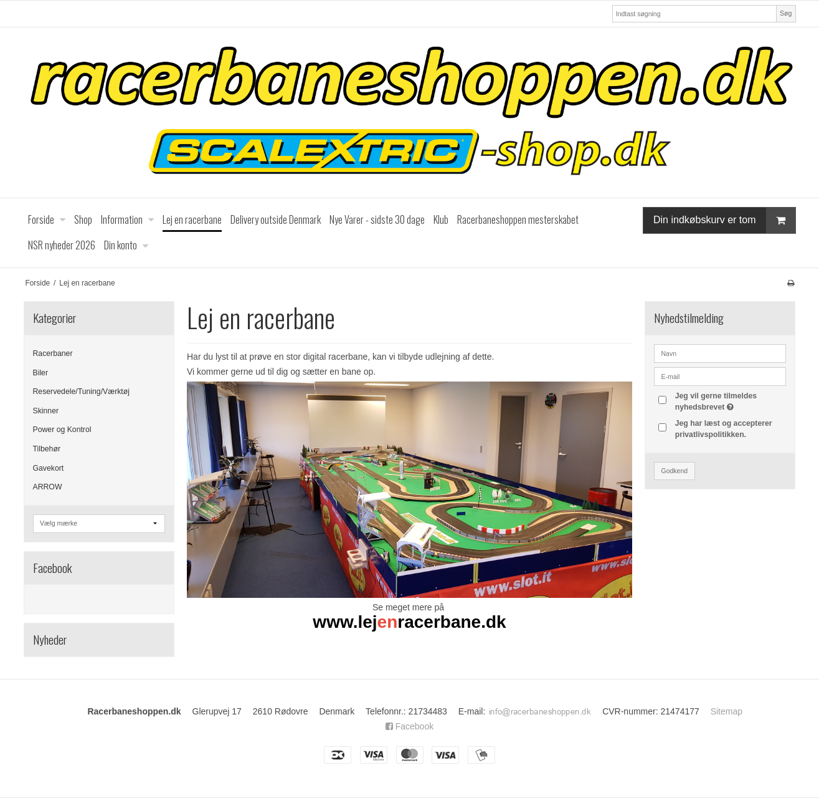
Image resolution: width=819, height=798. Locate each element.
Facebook (409, 726)
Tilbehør (46, 449)
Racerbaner (53, 353)
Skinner (46, 410)
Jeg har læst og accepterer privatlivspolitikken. (723, 429)
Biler (41, 372)
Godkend (674, 470)
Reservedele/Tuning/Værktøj (81, 391)
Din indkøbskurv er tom (724, 220)
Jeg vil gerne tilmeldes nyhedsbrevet (730, 400)
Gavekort (48, 468)
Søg (786, 13)
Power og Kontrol (62, 429)
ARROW (47, 487)
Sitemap (726, 711)
